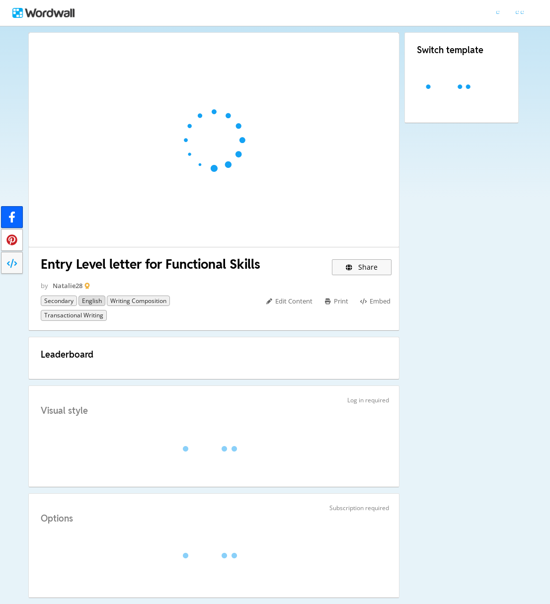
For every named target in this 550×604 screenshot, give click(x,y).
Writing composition (138, 301)
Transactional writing (73, 315)
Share (362, 267)
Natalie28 (67, 285)
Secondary (59, 301)
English (92, 301)
